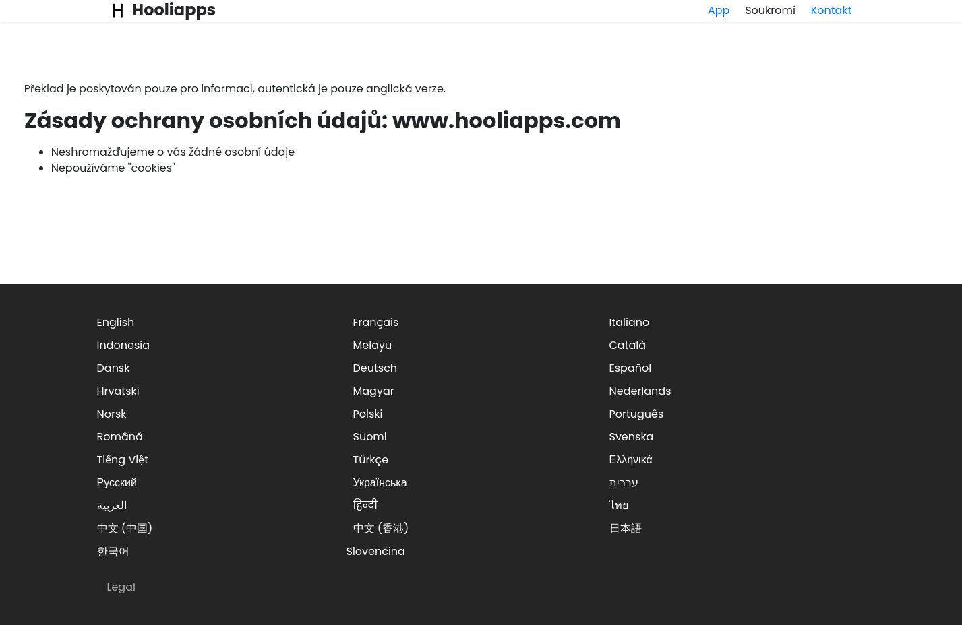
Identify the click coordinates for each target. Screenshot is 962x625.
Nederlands (640, 391)
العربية (112, 505)
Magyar (373, 391)
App (718, 10)
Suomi (370, 437)
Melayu (372, 345)
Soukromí (770, 10)
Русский (117, 482)
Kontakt (831, 10)
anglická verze (405, 88)
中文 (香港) (381, 528)
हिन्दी (365, 505)
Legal (121, 587)
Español (630, 368)
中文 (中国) (125, 528)
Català (628, 345)
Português (636, 414)
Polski (368, 414)
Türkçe (371, 459)
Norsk (112, 414)
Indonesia (123, 345)
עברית (623, 482)
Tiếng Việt (123, 459)
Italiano (629, 322)
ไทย (618, 505)
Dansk (113, 368)
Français (376, 322)
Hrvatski (118, 391)
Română (120, 437)
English (116, 322)
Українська (380, 482)
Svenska (631, 437)
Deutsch (375, 368)
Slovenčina (376, 551)
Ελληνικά (631, 459)
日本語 (625, 528)
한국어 (113, 551)
